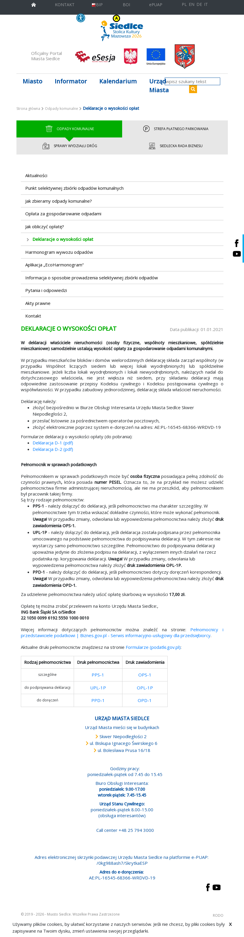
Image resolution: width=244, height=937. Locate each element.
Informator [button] (71, 81)
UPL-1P (98, 688)
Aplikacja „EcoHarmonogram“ (54, 265)
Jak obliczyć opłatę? (44, 226)
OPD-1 (145, 700)
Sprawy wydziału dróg (69, 146)
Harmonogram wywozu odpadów (59, 252)
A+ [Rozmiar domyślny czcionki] (151, 18)
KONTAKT (65, 4)
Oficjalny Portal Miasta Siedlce (46, 55)
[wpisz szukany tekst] (192, 81)
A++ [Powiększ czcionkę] (158, 18)
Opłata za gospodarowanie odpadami (63, 213)
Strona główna (28, 108)
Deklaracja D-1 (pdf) (53, 443)
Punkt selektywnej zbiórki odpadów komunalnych (74, 188)
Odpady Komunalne (69, 129)
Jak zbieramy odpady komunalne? (58, 201)
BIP (97, 4)
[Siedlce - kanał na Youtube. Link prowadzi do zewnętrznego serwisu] (236, 254)
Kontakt (33, 316)
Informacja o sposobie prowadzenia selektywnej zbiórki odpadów (91, 278)
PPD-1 (98, 700)
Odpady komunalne (61, 108)
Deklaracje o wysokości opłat (63, 239)
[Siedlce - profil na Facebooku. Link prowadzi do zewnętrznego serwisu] (236, 243)
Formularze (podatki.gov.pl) (153, 647)
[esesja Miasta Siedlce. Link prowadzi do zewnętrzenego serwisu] (95, 56)
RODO (218, 915)
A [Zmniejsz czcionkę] (146, 18)
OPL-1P (145, 688)
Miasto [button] (32, 81)
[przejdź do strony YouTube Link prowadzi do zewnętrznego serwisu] (217, 887)
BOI (126, 4)
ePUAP (155, 4)
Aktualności (36, 175)
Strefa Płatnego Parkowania (175, 129)
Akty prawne (38, 303)
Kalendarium (118, 81)
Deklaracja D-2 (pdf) (53, 449)
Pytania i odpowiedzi (46, 290)
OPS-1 (145, 675)
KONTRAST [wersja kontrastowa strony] (105, 18)
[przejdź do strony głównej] (33, 4)
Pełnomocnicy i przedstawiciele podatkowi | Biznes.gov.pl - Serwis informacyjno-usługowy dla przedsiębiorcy (122, 632)
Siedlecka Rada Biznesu (175, 146)
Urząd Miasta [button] (159, 85)
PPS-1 (98, 675)
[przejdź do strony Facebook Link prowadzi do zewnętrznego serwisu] (208, 887)
